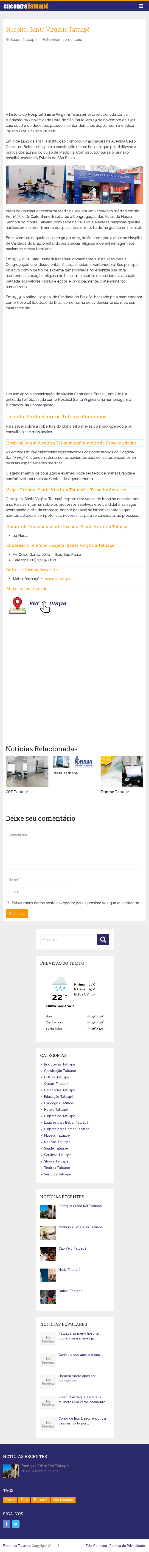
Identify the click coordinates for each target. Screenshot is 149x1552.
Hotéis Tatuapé (56, 1109)
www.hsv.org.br (58, 579)
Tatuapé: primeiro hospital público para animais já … (79, 1336)
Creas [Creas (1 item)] (10, 1500)
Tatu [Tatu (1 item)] (24, 1500)
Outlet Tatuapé (71, 1291)
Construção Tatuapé (60, 1070)
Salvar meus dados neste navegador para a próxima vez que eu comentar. (75, 903)
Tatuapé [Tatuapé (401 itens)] (40, 1500)
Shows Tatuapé (56, 1161)
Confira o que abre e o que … (81, 1355)
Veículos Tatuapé (57, 1174)
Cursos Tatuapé (56, 1083)
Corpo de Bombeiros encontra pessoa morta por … (82, 1421)
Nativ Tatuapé (70, 1269)
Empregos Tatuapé (59, 1103)
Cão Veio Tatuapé (73, 1248)
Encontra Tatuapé (17, 1545)
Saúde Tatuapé (24, 39)
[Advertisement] (74, 79)
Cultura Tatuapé (56, 1077)
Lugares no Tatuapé (59, 1116)
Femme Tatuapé (115, 791)
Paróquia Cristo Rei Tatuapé (80, 1206)
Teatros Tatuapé (57, 1167)
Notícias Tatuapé (57, 1142)
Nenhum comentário (64, 39)
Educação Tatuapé (58, 1096)
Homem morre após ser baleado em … (77, 1378)
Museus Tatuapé (57, 1135)
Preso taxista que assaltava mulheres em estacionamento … (83, 1399)
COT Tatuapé (17, 791)
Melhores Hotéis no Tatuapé (81, 1227)
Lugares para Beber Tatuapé (66, 1122)
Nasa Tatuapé (65, 772)
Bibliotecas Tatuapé (59, 1064)
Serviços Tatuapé (57, 1154)
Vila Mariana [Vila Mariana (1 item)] (63, 1500)
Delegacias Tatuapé (59, 1090)
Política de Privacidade (127, 1545)
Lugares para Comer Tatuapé (67, 1129)
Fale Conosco (96, 1545)
